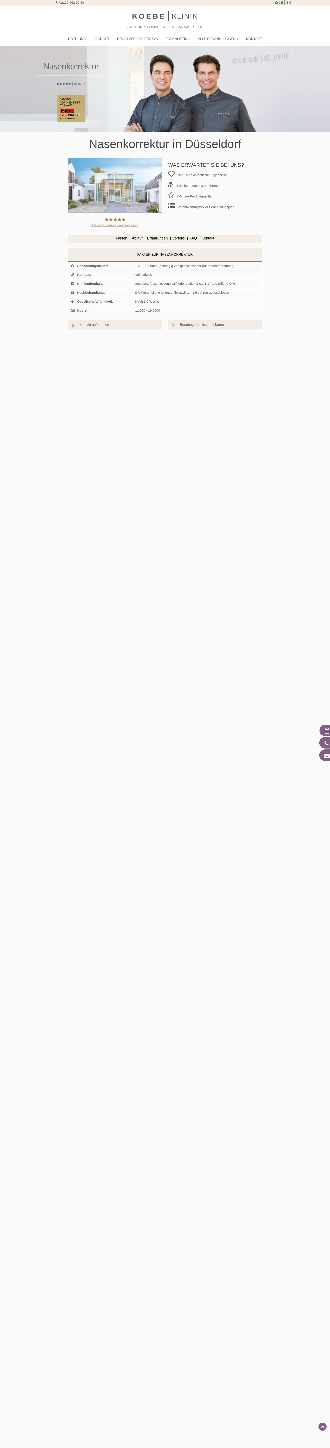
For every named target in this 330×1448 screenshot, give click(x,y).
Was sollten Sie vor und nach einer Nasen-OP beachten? (167, 1159)
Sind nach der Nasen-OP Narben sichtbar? (167, 1169)
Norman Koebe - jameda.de (110, 397)
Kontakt (254, 39)
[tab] (165, 1130)
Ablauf (137, 238)
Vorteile (178, 238)
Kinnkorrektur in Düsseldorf (83, 1379)
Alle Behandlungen (217, 39)
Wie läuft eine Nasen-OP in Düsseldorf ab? (167, 1139)
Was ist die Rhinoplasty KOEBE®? (167, 1149)
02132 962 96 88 (70, 2)
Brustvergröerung (137, 39)
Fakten (121, 238)
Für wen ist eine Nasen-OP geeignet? (167, 1129)
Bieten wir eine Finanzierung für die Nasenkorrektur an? (167, 1209)
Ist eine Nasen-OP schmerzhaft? (167, 1189)
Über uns (77, 39)
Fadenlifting (178, 39)
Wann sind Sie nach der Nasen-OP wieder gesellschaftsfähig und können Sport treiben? (167, 1179)
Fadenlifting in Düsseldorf (246, 1379)
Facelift (101, 39)
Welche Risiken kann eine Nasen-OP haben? (167, 1199)
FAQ (193, 238)
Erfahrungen (157, 238)
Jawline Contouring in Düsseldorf (165, 1379)
